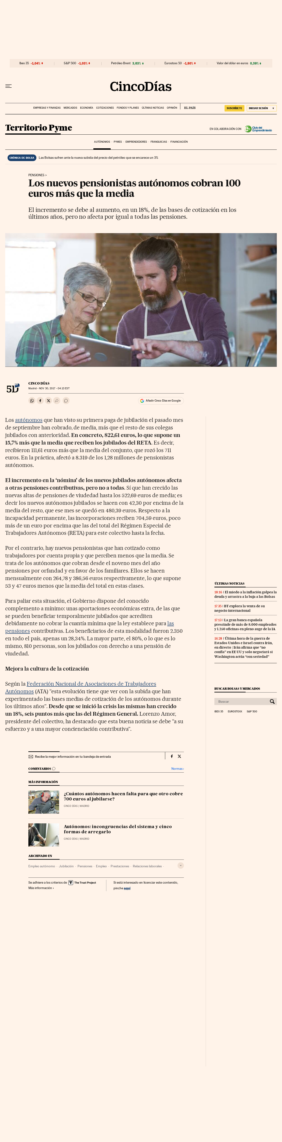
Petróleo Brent (120, 63)
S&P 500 (70, 63)
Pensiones (36, 175)
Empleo (101, 866)
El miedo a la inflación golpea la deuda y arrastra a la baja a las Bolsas (245, 594)
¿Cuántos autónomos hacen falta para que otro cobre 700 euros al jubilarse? (123, 796)
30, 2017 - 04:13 (54, 388)
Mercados (70, 107)
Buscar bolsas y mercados (237, 688)
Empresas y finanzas (47, 107)
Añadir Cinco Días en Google (163, 400)
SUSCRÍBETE (234, 108)
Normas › (177, 768)
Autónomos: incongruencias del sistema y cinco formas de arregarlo (118, 829)
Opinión (172, 107)
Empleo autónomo (41, 866)
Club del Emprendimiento (259, 129)
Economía (86, 107)
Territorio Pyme (38, 128)
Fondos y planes (128, 107)
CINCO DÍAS (38, 383)
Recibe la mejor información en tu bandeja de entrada (73, 756)
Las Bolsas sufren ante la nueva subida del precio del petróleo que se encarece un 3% (98, 157)
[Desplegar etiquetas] (181, 865)
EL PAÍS (187, 106)
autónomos (29, 420)
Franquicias (159, 141)
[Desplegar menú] (8, 86)
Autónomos (102, 141)
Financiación (179, 141)
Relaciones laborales (147, 866)
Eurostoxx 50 (173, 63)
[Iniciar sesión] (262, 108)
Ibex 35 (24, 63)
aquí (127, 888)
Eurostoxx (235, 711)
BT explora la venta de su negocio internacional (239, 608)
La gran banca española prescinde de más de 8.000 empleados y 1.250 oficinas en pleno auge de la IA (245, 624)
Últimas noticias (153, 107)
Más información (41, 888)
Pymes (118, 141)
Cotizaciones (105, 107)
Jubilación (66, 866)
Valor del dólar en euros (232, 63)
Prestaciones (120, 866)
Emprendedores (136, 141)
